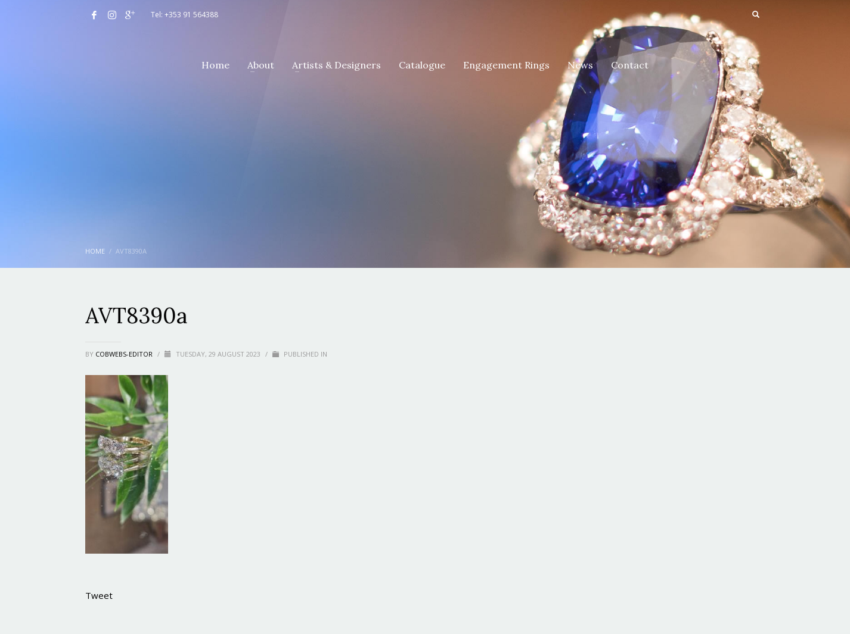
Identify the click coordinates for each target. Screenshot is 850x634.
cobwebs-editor (124, 353)
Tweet (99, 595)
